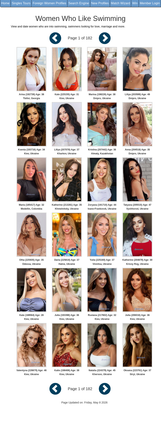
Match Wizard (120, 3)
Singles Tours (21, 3)
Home (5, 3)
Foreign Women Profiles (49, 3)
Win (135, 3)
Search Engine (78, 3)
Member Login (150, 3)
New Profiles (100, 3)
